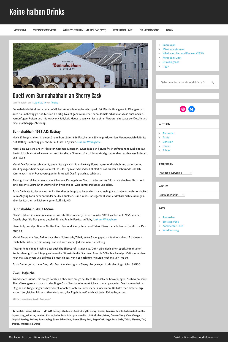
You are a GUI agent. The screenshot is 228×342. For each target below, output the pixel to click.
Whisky (36, 311)
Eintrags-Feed (171, 221)
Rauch (42, 319)
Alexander (168, 133)
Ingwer (15, 315)
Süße (120, 319)
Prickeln (33, 319)
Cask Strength (81, 311)
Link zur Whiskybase (89, 142)
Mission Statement (44, 30)
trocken (15, 323)
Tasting (28, 311)
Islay (22, 315)
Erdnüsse (110, 311)
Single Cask (98, 319)
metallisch (83, 315)
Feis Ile (119, 311)
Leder (57, 315)
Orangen (136, 315)
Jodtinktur (30, 315)
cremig (93, 311)
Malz (63, 315)
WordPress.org (171, 230)
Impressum (19, 30)
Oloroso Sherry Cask (121, 315)
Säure (56, 319)
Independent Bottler (134, 311)
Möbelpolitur (95, 315)
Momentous (211, 337)
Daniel (166, 146)
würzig (37, 323)
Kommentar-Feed (173, 226)
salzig (49, 319)
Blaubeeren (67, 311)
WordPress (193, 337)
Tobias (54, 102)
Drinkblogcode (149, 30)
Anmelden (169, 217)
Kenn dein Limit (122, 30)
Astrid (166, 137)
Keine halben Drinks (37, 12)
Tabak (127, 319)
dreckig (101, 311)
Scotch (20, 311)
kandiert (41, 315)
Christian (168, 141)
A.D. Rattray (54, 311)
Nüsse (106, 315)
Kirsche (49, 315)
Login (169, 30)
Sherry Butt (85, 319)
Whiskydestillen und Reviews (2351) (84, 30)
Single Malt (111, 319)
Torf (143, 319)
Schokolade (65, 319)
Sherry (75, 319)
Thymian (136, 319)
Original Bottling (20, 319)
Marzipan (72, 315)
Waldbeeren (27, 323)
